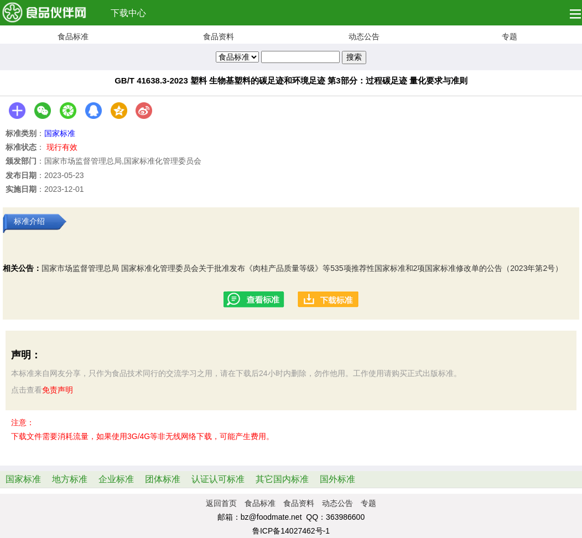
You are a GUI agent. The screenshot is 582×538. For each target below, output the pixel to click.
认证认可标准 (218, 479)
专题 (509, 36)
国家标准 (59, 133)
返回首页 (221, 503)
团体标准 (162, 479)
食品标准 (73, 36)
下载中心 (128, 13)
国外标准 (337, 479)
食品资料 (218, 36)
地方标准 (69, 479)
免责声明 (57, 389)
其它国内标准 (282, 479)
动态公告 (364, 36)
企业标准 (116, 479)
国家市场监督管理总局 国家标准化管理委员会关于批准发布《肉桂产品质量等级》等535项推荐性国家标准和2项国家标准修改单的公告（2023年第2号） (302, 268)
